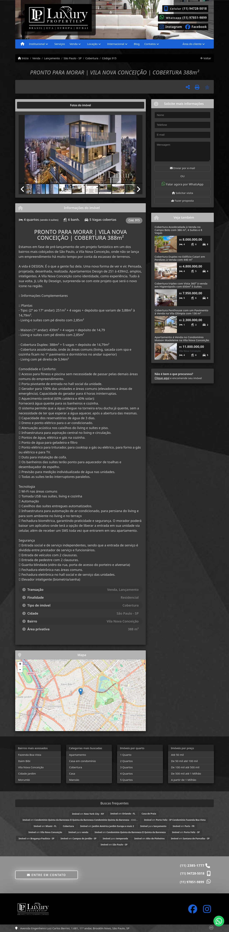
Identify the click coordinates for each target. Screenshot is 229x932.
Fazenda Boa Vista (29, 754)
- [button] (20, 669)
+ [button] (20, 664)
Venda (36, 58)
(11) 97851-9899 (194, 18)
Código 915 (109, 58)
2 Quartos (126, 761)
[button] (28, 150)
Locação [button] (92, 44)
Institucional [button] (37, 44)
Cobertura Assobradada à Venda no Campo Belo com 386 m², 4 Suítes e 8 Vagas (178, 230)
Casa (72, 773)
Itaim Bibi (24, 761)
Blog (137, 44)
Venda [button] (74, 44)
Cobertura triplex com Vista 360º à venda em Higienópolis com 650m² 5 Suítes (181, 285)
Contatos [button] (150, 44)
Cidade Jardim (27, 773)
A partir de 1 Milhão (183, 780)
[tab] (30, 105)
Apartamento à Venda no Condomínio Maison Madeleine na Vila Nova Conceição (182, 338)
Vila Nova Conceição (31, 767)
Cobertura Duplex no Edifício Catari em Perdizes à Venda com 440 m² (180, 258)
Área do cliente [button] (191, 44)
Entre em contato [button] (46, 875)
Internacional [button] (115, 44)
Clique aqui (162, 378)
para (153, 826)
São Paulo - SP (73, 58)
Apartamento (77, 754)
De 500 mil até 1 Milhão (186, 773)
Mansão (74, 780)
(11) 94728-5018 (194, 8)
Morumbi (24, 780)
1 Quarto (125, 754)
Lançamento (52, 58)
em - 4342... (80, 819)
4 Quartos (126, 773)
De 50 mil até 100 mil (184, 761)
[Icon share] (171, 26)
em (88, 813)
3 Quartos (126, 767)
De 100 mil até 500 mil (185, 767)
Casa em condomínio (82, 761)
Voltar (206, 58)
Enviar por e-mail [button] (182, 168)
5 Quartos (126, 780)
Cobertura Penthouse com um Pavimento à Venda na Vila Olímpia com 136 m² (181, 311)
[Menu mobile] (22, 44)
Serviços (59, 44)
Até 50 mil (177, 754)
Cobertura (91, 58)
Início (23, 58)
